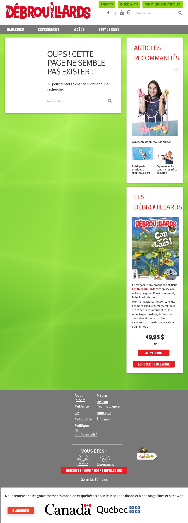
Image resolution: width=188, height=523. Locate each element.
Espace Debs (109, 29)
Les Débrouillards (143, 289)
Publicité (82, 406)
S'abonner (22, 510)
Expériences (48, 29)
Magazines (15, 29)
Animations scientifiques (163, 4)
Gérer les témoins (94, 479)
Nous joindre (80, 398)
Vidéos (79, 29)
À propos (104, 419)
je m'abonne (154, 353)
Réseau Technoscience (108, 404)
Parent (83, 464)
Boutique (104, 412)
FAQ (78, 412)
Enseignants (129, 4)
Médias (102, 395)
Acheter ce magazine (154, 364)
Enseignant (105, 464)
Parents (107, 4)
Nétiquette (83, 419)
